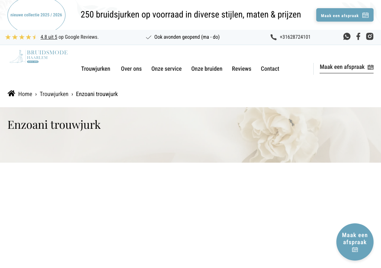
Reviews (241, 68)
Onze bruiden (206, 68)
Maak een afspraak (342, 66)
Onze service (166, 68)
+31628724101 (295, 37)
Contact (270, 68)
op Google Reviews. (70, 37)
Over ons (131, 68)
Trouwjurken (95, 68)
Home (25, 94)
